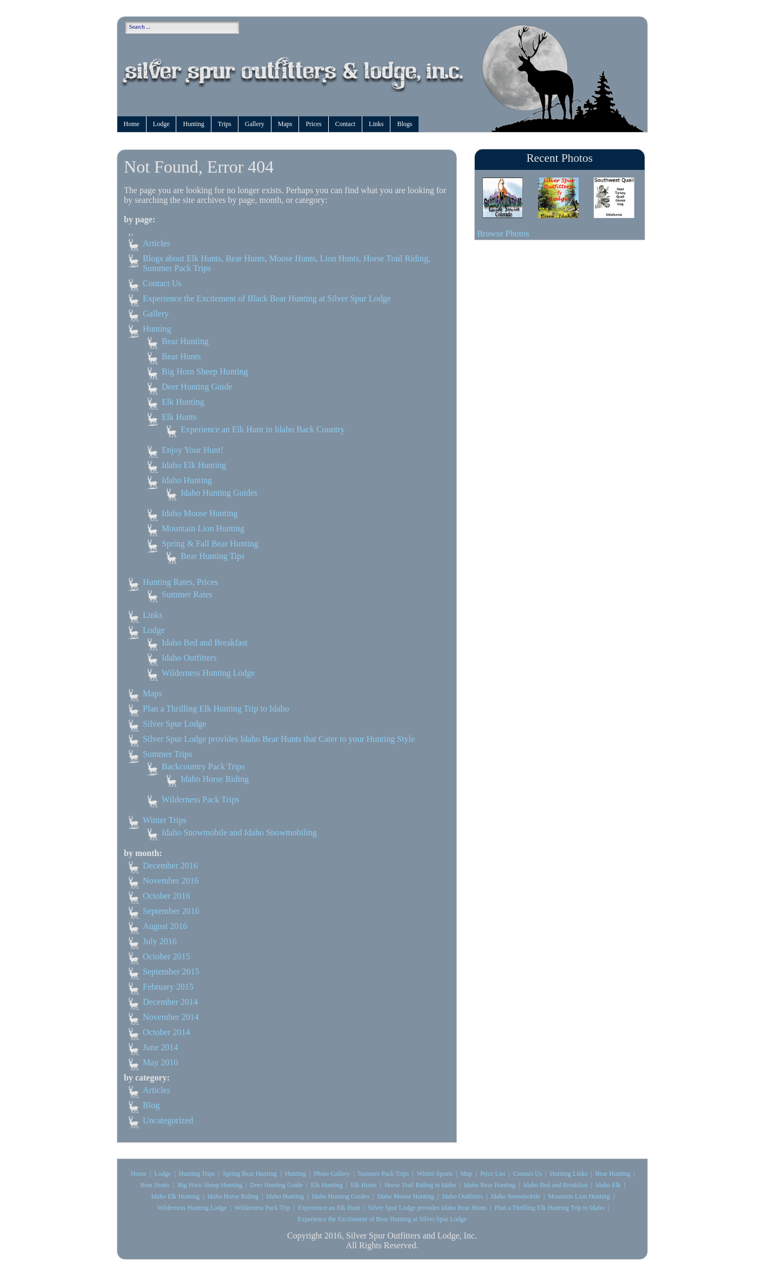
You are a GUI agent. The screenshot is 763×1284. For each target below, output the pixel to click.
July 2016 (160, 941)
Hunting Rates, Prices (180, 582)
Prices (313, 124)
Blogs (404, 124)
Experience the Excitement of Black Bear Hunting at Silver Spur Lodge (267, 298)
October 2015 (166, 956)
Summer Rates (187, 594)
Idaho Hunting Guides (219, 492)
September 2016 (171, 911)
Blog (151, 1105)
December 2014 (170, 1001)
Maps (285, 124)
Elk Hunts (179, 417)
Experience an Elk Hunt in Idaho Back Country (262, 429)
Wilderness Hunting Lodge (208, 672)
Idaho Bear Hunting (489, 1185)
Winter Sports (435, 1173)
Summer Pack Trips (383, 1173)
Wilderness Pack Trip (262, 1207)
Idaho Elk (608, 1185)
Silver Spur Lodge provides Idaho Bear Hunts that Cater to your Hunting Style (279, 738)
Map (467, 1173)
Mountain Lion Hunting (203, 528)
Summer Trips (167, 754)
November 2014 (171, 1017)
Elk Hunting (183, 401)
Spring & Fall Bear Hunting (210, 543)
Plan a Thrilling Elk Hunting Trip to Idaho (216, 708)
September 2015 (171, 971)
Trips (224, 124)
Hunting (193, 124)
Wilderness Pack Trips (200, 799)
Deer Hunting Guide (197, 386)
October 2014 (166, 1032)
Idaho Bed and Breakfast (205, 642)
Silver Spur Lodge (174, 723)
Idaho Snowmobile (515, 1196)
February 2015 (168, 986)
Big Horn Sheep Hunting (205, 371)
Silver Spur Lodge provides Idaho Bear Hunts (427, 1207)
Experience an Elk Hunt (329, 1207)
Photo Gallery (332, 1173)
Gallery (254, 124)
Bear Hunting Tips (212, 556)
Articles (156, 243)
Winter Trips (165, 820)
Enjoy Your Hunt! (192, 450)
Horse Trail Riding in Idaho (420, 1185)
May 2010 (160, 1062)
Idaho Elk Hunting (194, 465)
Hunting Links (569, 1173)
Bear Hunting (185, 341)
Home (132, 124)
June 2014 (160, 1047)
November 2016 (171, 880)
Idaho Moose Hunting (199, 513)
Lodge (161, 124)
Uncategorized (168, 1120)
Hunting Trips (197, 1173)
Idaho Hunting (187, 480)
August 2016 (165, 926)
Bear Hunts (181, 356)
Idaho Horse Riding (215, 778)
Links (376, 124)
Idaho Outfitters (189, 657)
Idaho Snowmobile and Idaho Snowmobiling (239, 832)
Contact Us (162, 283)
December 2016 (170, 865)
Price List (492, 1173)
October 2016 (166, 895)
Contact (345, 124)
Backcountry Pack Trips (203, 766)
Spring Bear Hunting (250, 1173)
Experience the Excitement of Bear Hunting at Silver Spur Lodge (382, 1219)
